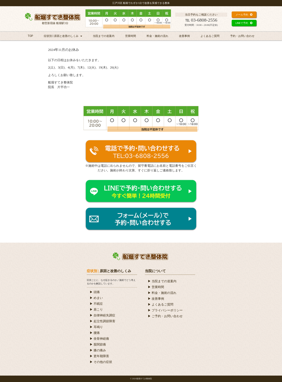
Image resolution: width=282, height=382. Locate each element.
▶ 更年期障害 (99, 356)
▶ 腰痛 (95, 333)
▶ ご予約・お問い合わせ (165, 316)
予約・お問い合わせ (242, 36)
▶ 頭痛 (95, 292)
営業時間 (130, 36)
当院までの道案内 (103, 36)
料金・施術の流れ (157, 36)
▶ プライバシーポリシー (165, 310)
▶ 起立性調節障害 (102, 321)
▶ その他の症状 (101, 362)
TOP (30, 36)
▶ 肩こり (96, 309)
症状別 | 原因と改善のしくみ (63, 36)
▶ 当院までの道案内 (162, 281)
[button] (244, 14)
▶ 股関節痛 (98, 344)
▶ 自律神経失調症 (102, 315)
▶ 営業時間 (156, 287)
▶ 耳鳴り (96, 327)
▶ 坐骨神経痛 (99, 338)
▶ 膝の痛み (98, 350)
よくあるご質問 (209, 36)
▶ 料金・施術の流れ (162, 293)
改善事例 (184, 36)
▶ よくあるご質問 (160, 304)
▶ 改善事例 (156, 298)
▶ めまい (96, 298)
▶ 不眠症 (96, 304)
